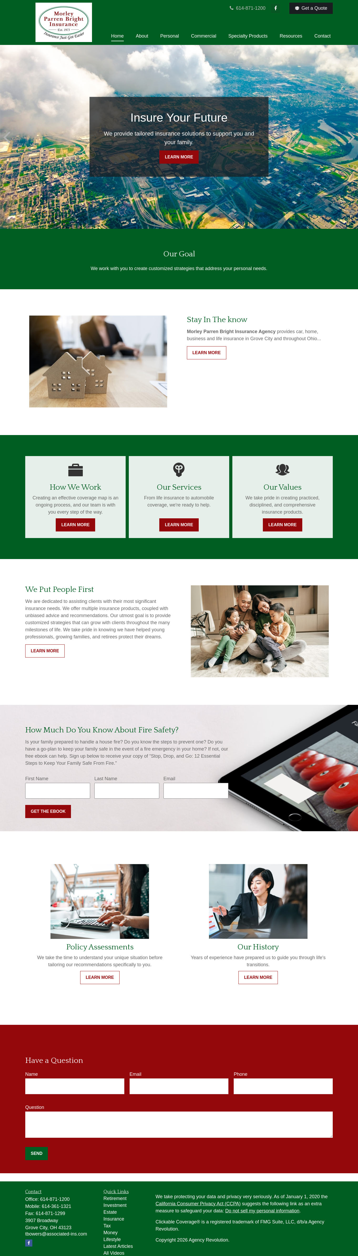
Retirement (115, 1198)
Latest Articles (118, 1246)
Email (169, 778)
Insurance (114, 1219)
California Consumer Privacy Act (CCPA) (198, 1203)
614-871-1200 (247, 8)
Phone (240, 1074)
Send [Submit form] (36, 1153)
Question (34, 1107)
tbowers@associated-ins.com (56, 1234)
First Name (36, 778)
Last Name (105, 778)
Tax (107, 1225)
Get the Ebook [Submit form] (48, 811)
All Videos (114, 1253)
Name (31, 1074)
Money (111, 1232)
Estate (110, 1212)
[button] (117, 36)
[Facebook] (275, 8)
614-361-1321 (56, 1206)
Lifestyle (112, 1239)
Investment (115, 1205)
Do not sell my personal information (262, 1210)
